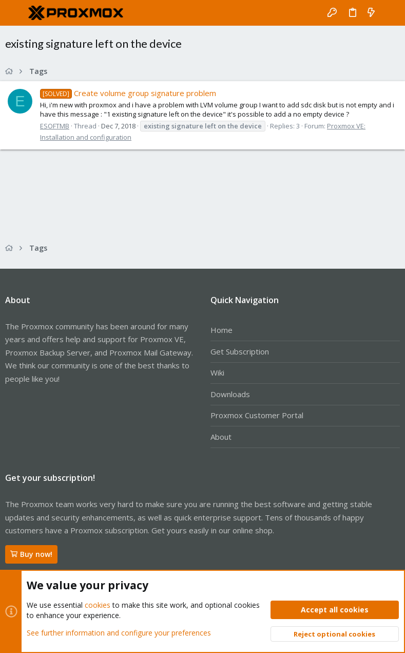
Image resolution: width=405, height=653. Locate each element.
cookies (97, 605)
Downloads (230, 394)
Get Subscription (239, 351)
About (221, 437)
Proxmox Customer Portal (256, 415)
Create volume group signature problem (128, 93)
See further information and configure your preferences (119, 632)
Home (221, 330)
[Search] (390, 13)
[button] (15, 13)
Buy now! (31, 554)
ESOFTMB (54, 125)
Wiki (217, 372)
